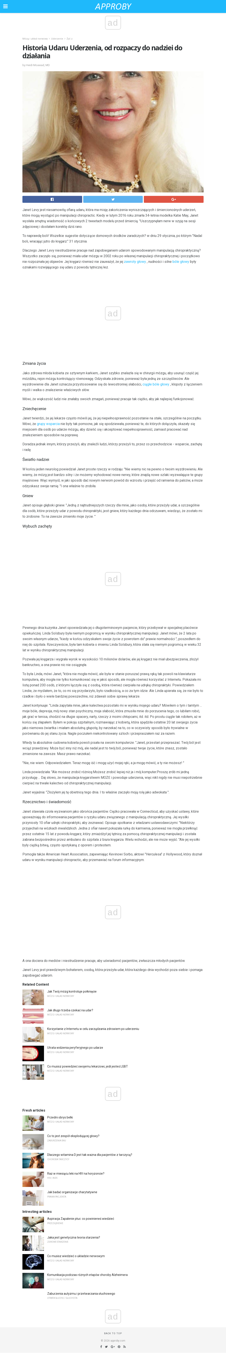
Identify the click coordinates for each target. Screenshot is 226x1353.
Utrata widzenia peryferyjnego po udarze (75, 1047)
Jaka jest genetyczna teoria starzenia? (73, 1237)
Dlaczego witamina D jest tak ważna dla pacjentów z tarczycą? (89, 1154)
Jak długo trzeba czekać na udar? (70, 1010)
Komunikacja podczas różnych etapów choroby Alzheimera (87, 1275)
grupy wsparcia (48, 424)
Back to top (113, 1333)
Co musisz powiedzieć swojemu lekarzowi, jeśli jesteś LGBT (87, 1066)
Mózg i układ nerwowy (35, 38)
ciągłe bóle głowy (156, 384)
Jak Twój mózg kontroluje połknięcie (72, 991)
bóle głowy (181, 262)
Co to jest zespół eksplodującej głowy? (73, 1136)
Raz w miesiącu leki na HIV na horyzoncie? (75, 1173)
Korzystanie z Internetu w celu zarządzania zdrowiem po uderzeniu (93, 1029)
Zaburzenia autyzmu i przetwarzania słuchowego (81, 1293)
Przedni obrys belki (60, 1117)
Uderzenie (57, 38)
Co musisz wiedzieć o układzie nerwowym (76, 1256)
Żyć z (69, 38)
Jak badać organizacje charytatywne (72, 1192)
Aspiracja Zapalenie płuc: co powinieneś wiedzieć (80, 1218)
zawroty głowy (135, 262)
